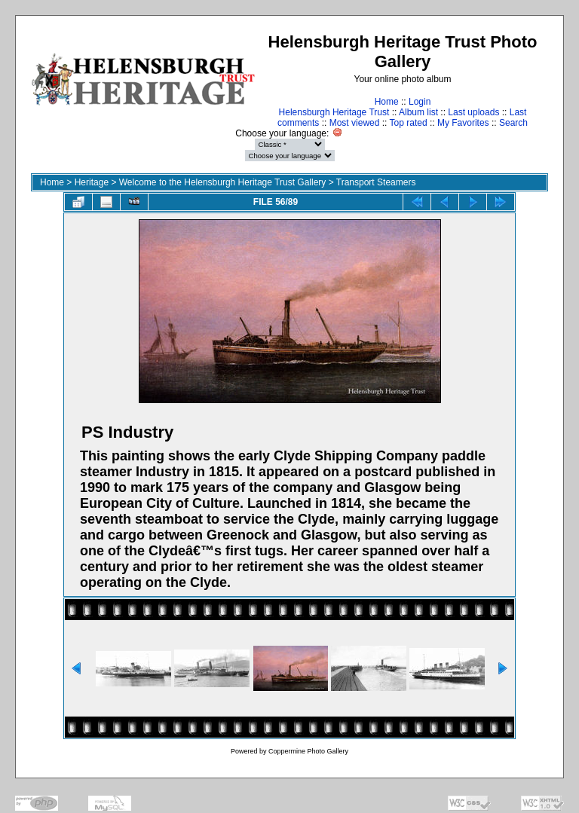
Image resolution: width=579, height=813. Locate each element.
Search (513, 123)
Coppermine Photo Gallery (308, 751)
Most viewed (354, 123)
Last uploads (473, 112)
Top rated (408, 123)
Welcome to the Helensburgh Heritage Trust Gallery (222, 182)
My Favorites (463, 123)
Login (419, 101)
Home (387, 101)
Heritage (92, 182)
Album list (418, 112)
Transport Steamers (376, 182)
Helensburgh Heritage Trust (334, 112)
